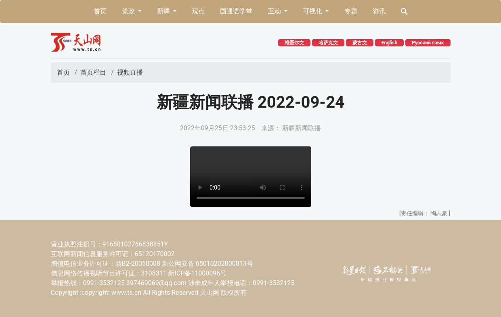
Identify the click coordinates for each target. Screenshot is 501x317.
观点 (198, 11)
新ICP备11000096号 (197, 273)
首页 (100, 11)
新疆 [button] (164, 11)
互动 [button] (275, 11)
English (390, 43)
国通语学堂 (236, 11)
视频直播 (130, 72)
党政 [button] (129, 11)
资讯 (379, 11)
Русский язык (428, 43)
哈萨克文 (328, 43)
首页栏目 (93, 72)
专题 (350, 11)
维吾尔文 (294, 43)
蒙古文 (359, 43)
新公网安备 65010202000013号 (207, 263)
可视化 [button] (313, 11)
